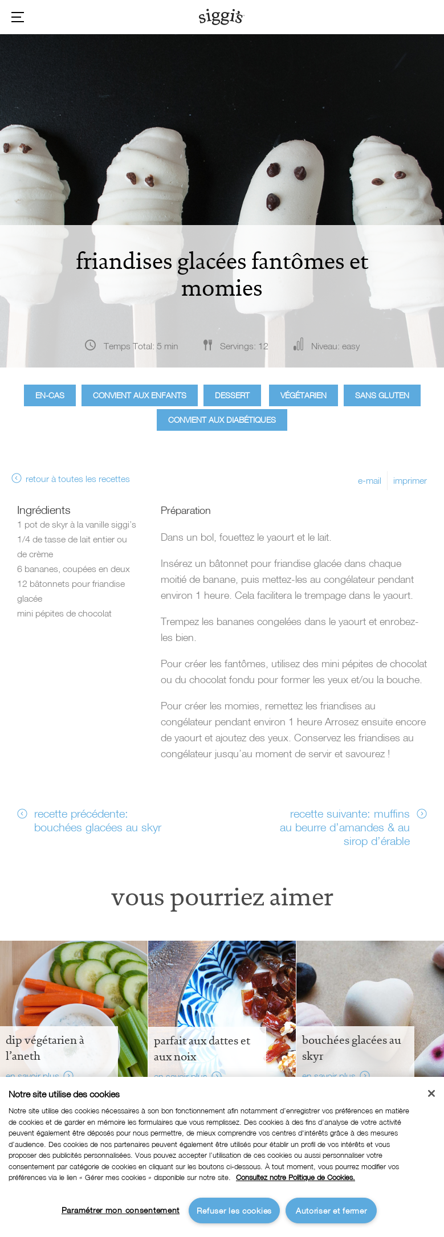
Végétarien (303, 395)
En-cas (49, 395)
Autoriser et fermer (331, 1210)
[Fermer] (431, 1093)
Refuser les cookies (234, 1210)
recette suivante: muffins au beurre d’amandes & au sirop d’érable (345, 826)
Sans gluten (382, 395)
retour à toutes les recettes (78, 478)
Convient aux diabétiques (222, 419)
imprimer (410, 480)
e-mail (369, 480)
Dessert (232, 395)
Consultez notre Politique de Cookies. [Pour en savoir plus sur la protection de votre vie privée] (295, 1177)
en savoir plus (32, 1075)
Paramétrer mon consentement (121, 1210)
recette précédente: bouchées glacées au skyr (97, 820)
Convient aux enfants (139, 395)
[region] (222, 1157)
